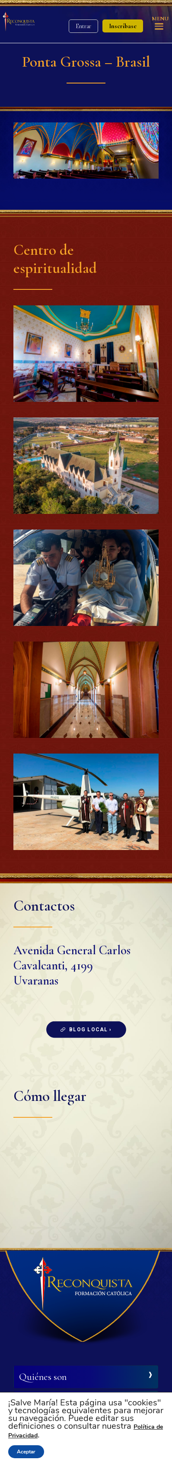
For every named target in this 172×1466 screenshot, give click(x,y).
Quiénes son (43, 1377)
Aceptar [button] (26, 1451)
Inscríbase (123, 26)
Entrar (83, 26)
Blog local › (86, 1030)
